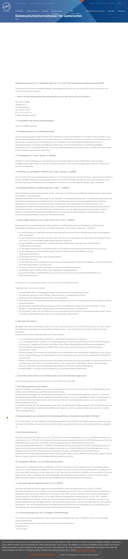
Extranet (98, 3)
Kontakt (111, 11)
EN (120, 3)
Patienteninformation (95, 11)
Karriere (104, 3)
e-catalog (91, 3)
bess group (112, 3)
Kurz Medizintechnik (21, 3)
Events (45, 11)
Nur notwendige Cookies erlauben (79, 555)
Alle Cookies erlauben (42, 555)
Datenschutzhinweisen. (86, 550)
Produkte (19, 11)
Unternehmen (33, 11)
